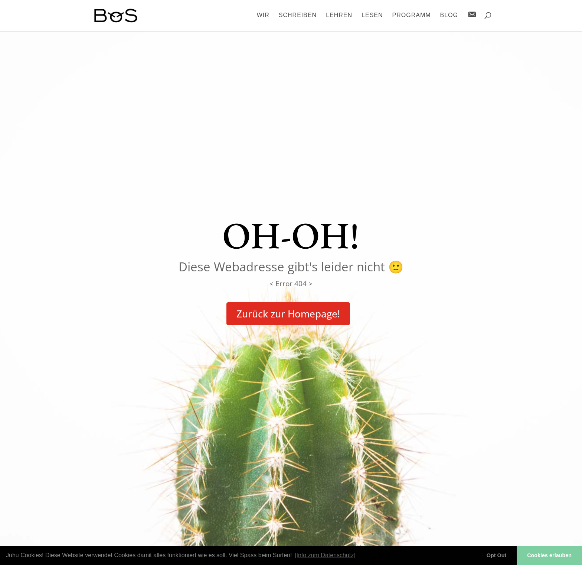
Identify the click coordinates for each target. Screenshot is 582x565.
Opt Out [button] (497, 555)
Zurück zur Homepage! (288, 313)
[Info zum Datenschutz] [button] (325, 555)
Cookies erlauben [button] (549, 555)
